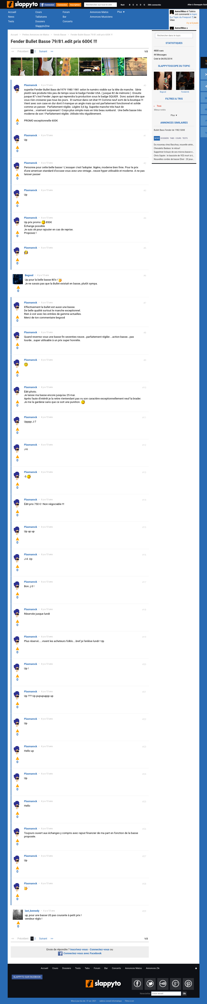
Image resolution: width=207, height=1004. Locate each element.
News (11, 16)
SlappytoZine (42, 26)
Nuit (122, 5)
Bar (64, 16)
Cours (38, 12)
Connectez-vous (100, 949)
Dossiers (40, 21)
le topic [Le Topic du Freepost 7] (183, 15)
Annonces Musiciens (101, 16)
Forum (66, 12)
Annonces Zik (152, 968)
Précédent (23, 51)
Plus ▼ (174, 115)
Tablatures (41, 16)
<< (13, 51)
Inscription (75, 5)
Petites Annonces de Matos (35, 34)
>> (52, 51)
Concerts (68, 21)
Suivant (43, 51)
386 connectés (154, 5)
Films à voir (129, 1001)
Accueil (12, 12)
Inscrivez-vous (79, 949)
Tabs (172, 138)
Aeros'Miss (180, 11)
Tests (11, 21)
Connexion (49, 5)
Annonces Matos (99, 12)
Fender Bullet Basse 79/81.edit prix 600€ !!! (91, 34)
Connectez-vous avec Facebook (79, 953)
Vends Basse (60, 34)
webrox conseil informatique (110, 1001)
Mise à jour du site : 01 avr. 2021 (83, 1001)
